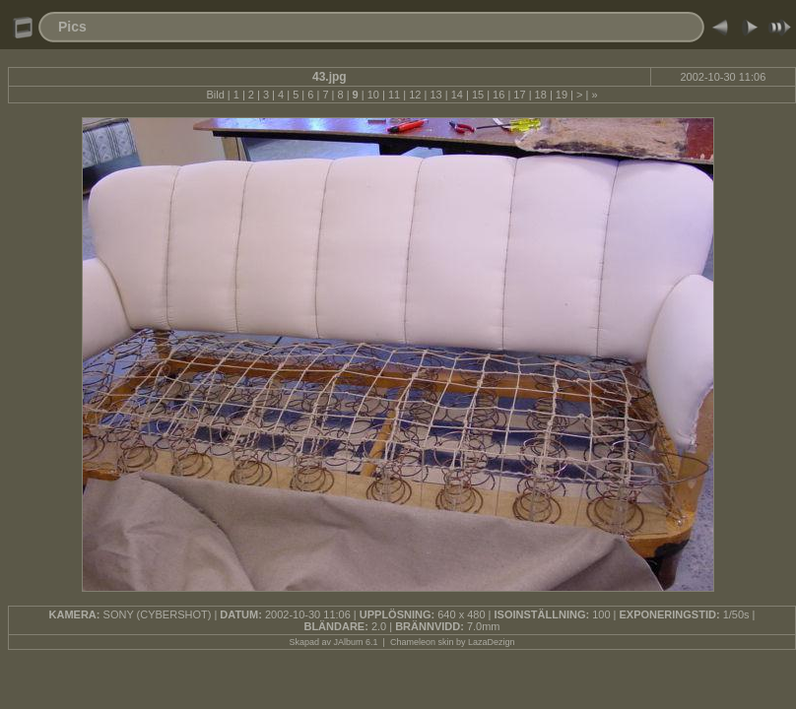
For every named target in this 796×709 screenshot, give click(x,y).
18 (541, 94)
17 (519, 94)
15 (478, 94)
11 (394, 94)
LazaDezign (491, 642)
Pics (72, 26)
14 (457, 94)
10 (373, 94)
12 (415, 94)
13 (435, 94)
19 (561, 94)
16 (498, 94)
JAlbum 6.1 (356, 642)
